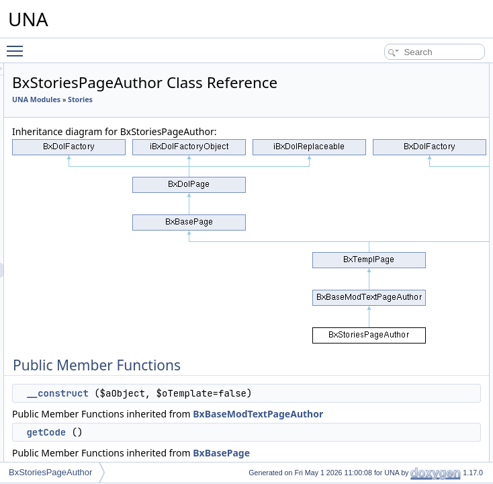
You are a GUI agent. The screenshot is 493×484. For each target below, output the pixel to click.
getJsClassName (399, 218)
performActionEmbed (407, 144)
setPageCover (394, 307)
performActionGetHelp (409, 115)
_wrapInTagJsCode (403, 248)
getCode (384, 100)
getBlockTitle (391, 351)
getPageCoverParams (408, 336)
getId (378, 455)
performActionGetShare (411, 129)
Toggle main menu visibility (18, 45)
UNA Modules (204, 118)
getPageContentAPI (404, 410)
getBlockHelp (392, 366)
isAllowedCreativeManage (415, 174)
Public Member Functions (403, 70)
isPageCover (392, 277)
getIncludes (389, 203)
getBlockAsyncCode (405, 381)
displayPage (390, 440)
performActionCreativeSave (418, 159)
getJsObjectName (401, 233)
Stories (192, 133)
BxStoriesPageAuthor (50, 472)
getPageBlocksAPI (402, 425)
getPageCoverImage (406, 322)
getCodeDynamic (400, 189)
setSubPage (390, 292)
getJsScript (388, 263)
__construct (225, 456)
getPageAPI (390, 396)
